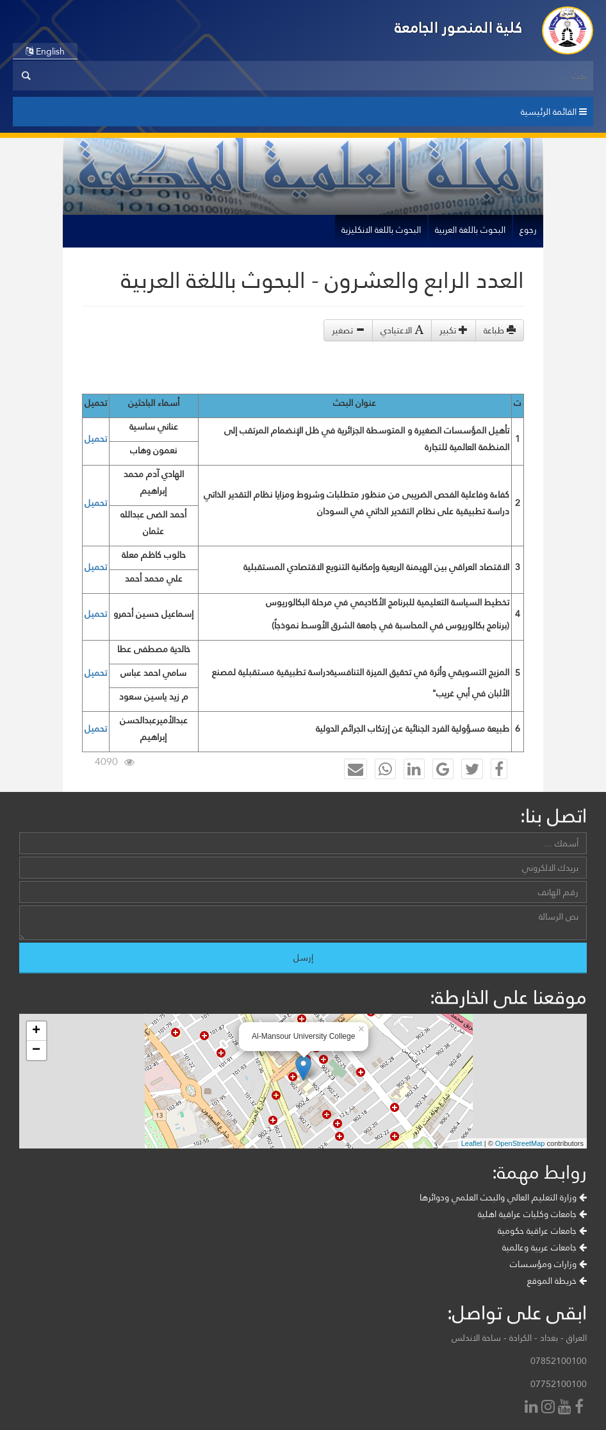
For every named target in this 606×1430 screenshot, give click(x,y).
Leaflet (471, 1143)
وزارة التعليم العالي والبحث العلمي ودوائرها (503, 1197)
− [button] (36, 1050)
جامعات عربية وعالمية (544, 1247)
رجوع (528, 229)
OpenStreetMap (520, 1143)
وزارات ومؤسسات (548, 1264)
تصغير (348, 330)
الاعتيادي (402, 330)
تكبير (453, 330)
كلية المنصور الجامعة (459, 27)
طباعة (500, 330)
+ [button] (36, 1031)
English (45, 51)
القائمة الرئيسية (554, 111)
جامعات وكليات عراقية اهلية (532, 1214)
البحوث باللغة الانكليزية (381, 229)
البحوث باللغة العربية (470, 229)
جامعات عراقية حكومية (542, 1230)
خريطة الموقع (557, 1280)
